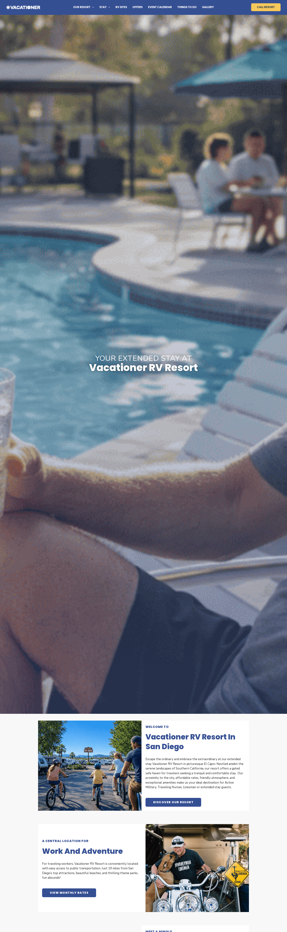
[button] (92, 7)
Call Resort (266, 7)
